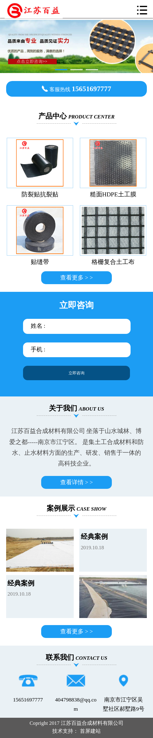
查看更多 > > (76, 277)
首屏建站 (90, 731)
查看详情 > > (76, 482)
